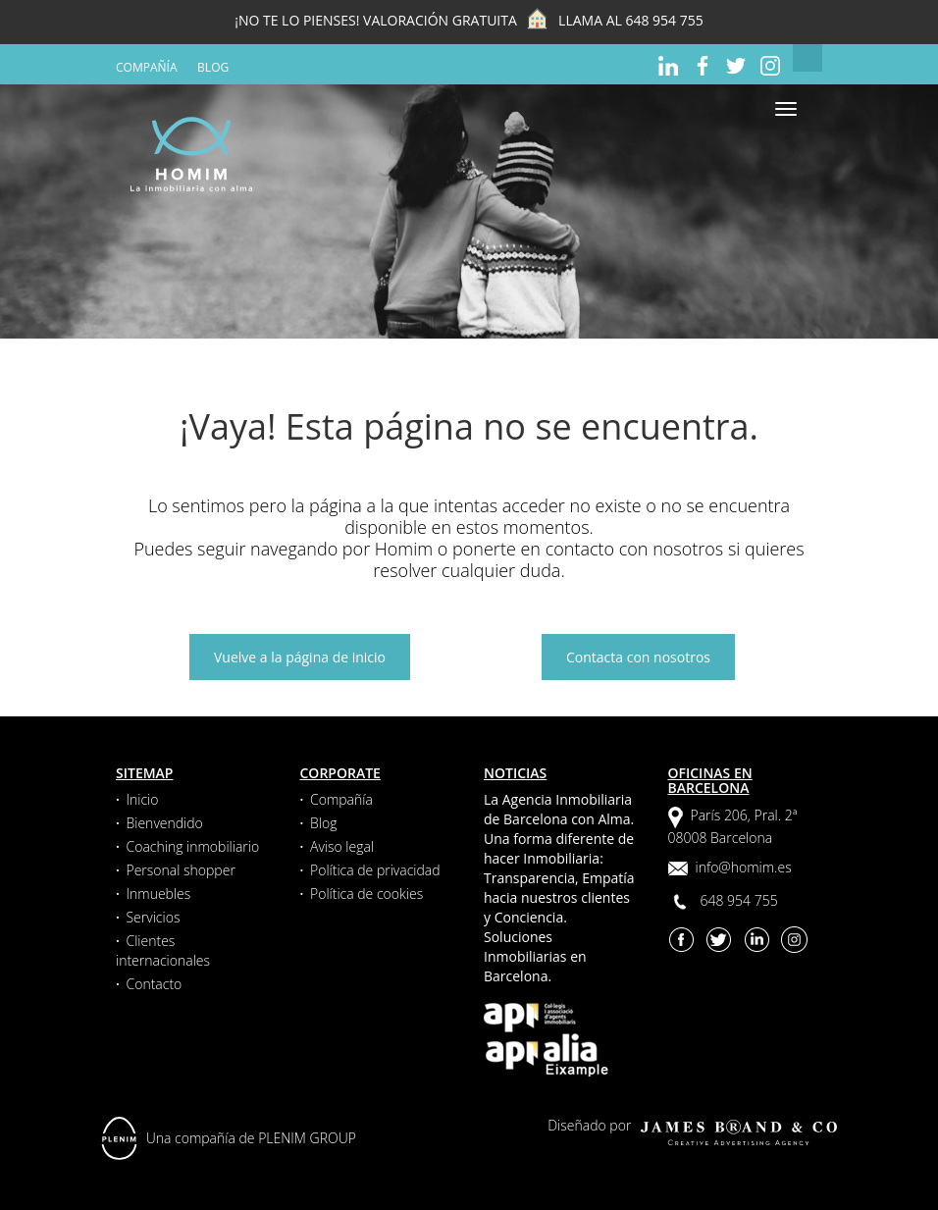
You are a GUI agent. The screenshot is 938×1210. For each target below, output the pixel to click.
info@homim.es (744, 867)
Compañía (146, 67)
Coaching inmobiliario (192, 846)
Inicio (142, 799)
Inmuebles (158, 893)
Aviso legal (342, 846)
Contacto (154, 983)
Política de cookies (366, 893)
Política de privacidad (375, 870)
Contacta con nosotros (638, 657)
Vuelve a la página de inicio (300, 657)
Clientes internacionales (163, 950)
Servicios (153, 917)
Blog (213, 67)
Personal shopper (180, 870)
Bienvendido (164, 823)
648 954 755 (664, 20)
